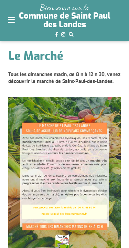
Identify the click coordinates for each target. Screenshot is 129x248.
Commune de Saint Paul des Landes (64, 20)
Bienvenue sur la (64, 7)
